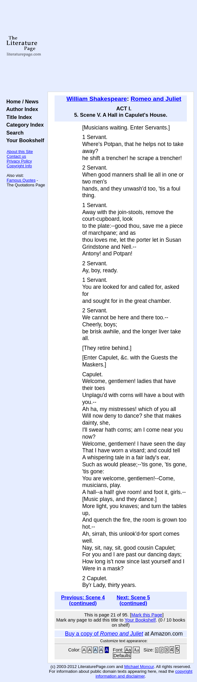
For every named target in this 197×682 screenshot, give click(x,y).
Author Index (20, 109)
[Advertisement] (121, 46)
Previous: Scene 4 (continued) (83, 600)
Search (13, 133)
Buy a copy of (104, 633)
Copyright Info (19, 166)
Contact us (16, 156)
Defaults (122, 655)
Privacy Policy (19, 161)
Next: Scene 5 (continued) (133, 600)
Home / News (21, 101)
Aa (128, 649)
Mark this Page (146, 614)
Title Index (17, 117)
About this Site (20, 151)
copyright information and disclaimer (143, 674)
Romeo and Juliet (156, 98)
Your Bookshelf (23, 140)
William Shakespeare (96, 98)
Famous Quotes (21, 180)
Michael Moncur (139, 666)
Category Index (23, 125)
